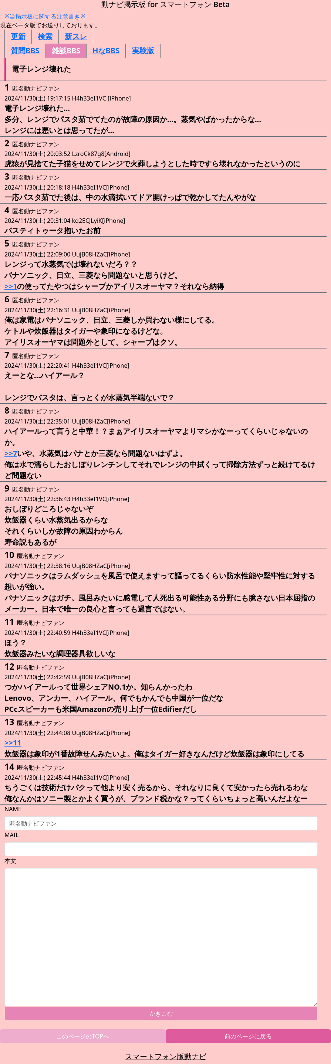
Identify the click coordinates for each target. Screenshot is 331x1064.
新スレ (76, 36)
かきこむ (161, 1013)
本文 (10, 861)
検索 (45, 36)
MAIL (11, 835)
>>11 (12, 743)
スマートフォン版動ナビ (165, 1056)
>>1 (10, 286)
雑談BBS (66, 50)
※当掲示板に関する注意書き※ (44, 16)
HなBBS (105, 50)
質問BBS (25, 50)
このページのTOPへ (82, 1036)
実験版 (143, 50)
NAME (12, 809)
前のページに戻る (248, 1036)
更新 (18, 36)
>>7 (10, 453)
